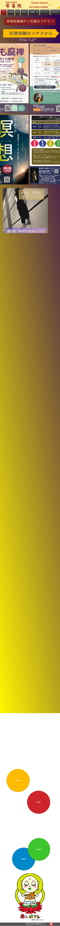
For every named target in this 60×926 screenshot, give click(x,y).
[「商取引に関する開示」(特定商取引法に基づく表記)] (35, 924)
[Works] (23, 859)
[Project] (18, 780)
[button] (59, 7)
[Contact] (39, 849)
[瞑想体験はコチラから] (31, 33)
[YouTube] (51, 924)
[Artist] (38, 802)
